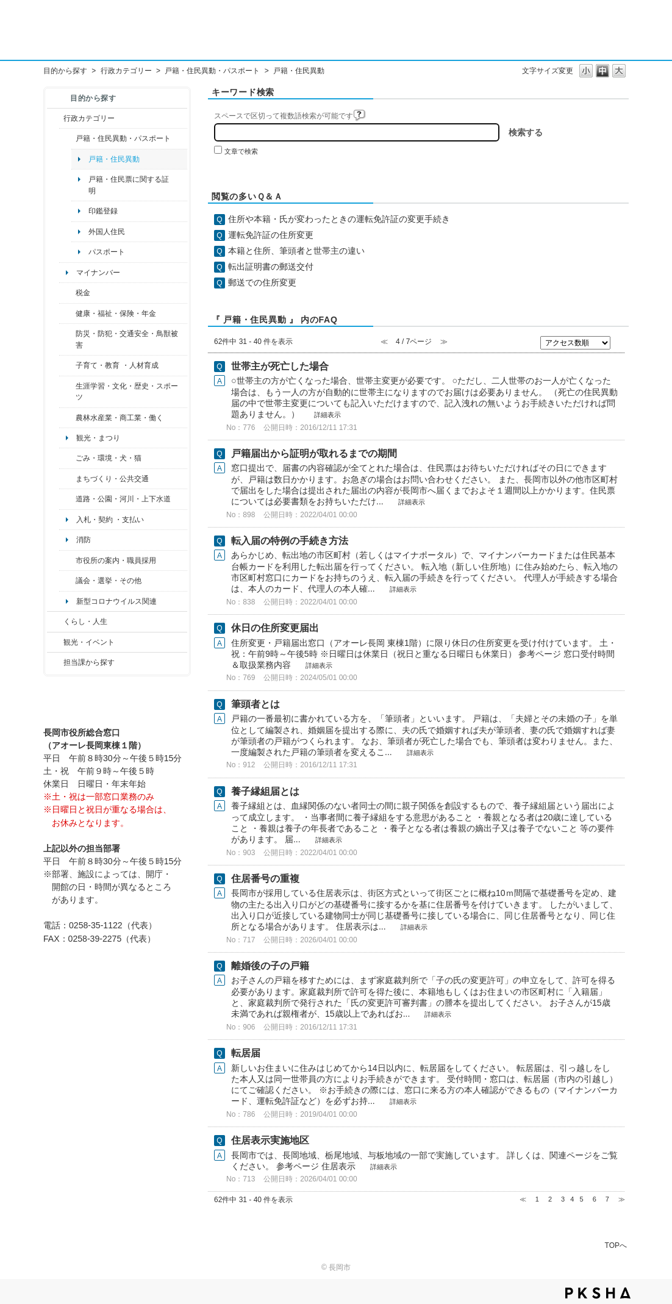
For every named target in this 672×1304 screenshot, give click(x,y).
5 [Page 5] (581, 1199)
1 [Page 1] (537, 1199)
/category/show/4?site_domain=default (67, 313)
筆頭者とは (255, 704)
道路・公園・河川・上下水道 (123, 499)
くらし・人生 (85, 621)
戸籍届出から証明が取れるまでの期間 (314, 453)
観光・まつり (98, 438)
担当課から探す (89, 662)
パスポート (106, 252)
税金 (83, 292)
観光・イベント (89, 642)
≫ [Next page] (621, 1199)
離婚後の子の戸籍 (270, 966)
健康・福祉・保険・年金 (116, 313)
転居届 (245, 1053)
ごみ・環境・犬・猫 (108, 458)
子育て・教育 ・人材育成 (117, 365)
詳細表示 (327, 414)
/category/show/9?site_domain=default (55, 662)
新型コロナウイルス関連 (116, 601)
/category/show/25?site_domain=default (67, 339)
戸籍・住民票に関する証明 (128, 185)
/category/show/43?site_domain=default (67, 392)
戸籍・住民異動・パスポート (212, 70)
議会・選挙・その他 (108, 580)
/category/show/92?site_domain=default (67, 292)
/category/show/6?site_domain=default (67, 478)
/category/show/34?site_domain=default (67, 417)
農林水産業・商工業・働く (119, 418)
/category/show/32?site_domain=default (67, 560)
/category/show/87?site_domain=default (67, 498)
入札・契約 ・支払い (110, 519)
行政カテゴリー (126, 70)
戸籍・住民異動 (114, 159)
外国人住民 (106, 231)
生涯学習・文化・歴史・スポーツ (127, 391)
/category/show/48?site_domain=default (67, 365)
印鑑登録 (103, 211)
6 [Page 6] (594, 1199)
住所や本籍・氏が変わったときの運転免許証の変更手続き (339, 219)
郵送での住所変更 (262, 282)
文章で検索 (241, 151)
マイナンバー (98, 272)
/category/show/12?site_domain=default (55, 621)
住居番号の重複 (265, 878)
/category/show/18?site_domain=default (55, 642)
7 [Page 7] (607, 1199)
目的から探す (65, 70)
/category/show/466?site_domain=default (67, 580)
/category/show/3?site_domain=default (55, 118)
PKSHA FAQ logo (598, 1293)
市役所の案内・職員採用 (116, 560)
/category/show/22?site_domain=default (67, 458)
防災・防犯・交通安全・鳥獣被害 (127, 339)
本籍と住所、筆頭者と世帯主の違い (296, 251)
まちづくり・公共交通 (112, 479)
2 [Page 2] (550, 1199)
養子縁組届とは (265, 791)
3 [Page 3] (563, 1199)
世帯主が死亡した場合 (280, 366)
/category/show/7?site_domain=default (67, 138)
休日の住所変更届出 (275, 628)
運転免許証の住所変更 (270, 235)
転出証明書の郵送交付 (270, 266)
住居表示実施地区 (270, 1140)
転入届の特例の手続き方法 (289, 541)
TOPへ (616, 1245)
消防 (83, 540)
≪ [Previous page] (523, 1199)
